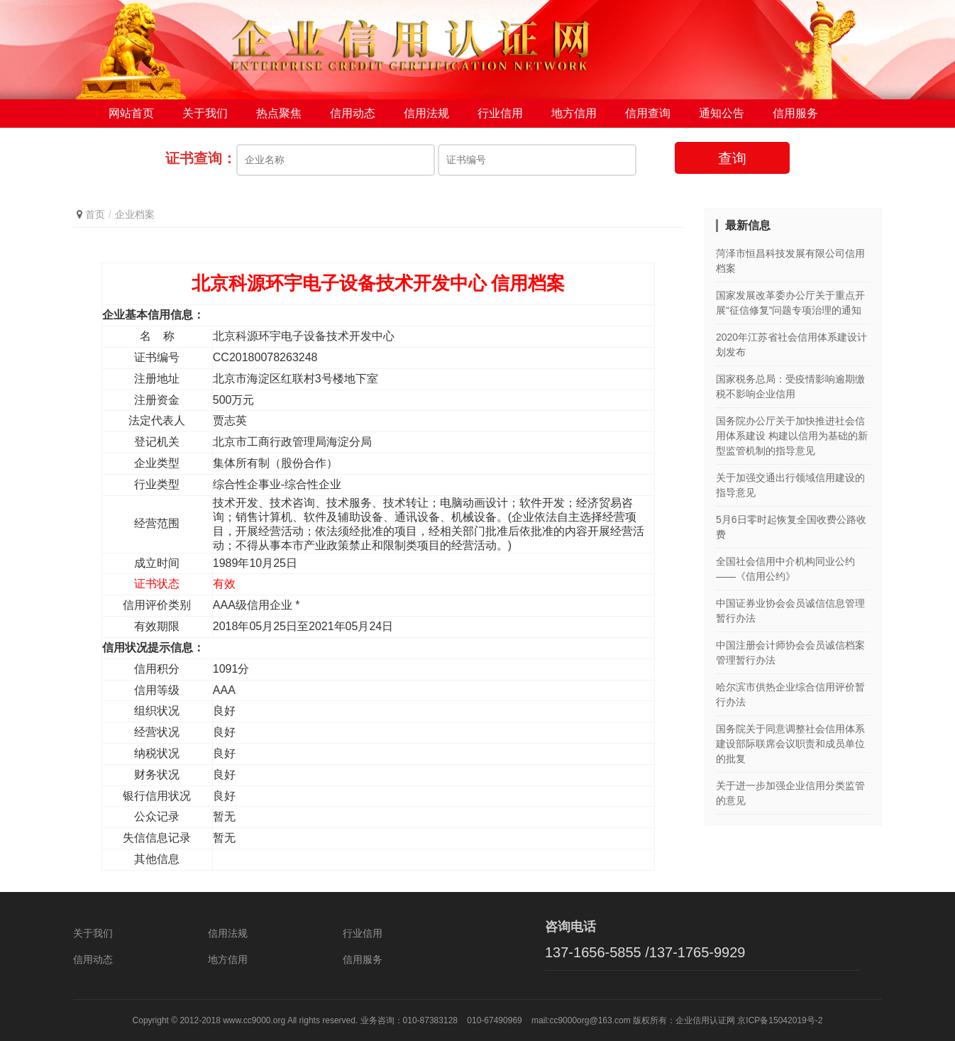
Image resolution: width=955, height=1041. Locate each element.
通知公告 (721, 113)
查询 (732, 158)
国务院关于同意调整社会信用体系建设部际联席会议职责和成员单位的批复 (790, 743)
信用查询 (647, 113)
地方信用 (574, 113)
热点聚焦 (279, 113)
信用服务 (795, 113)
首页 (95, 214)
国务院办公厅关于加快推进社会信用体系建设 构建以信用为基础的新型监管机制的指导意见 (792, 435)
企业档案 (135, 214)
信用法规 (426, 113)
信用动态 (352, 113)
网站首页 (131, 113)
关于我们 (205, 113)
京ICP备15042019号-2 (779, 1020)
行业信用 (500, 113)
